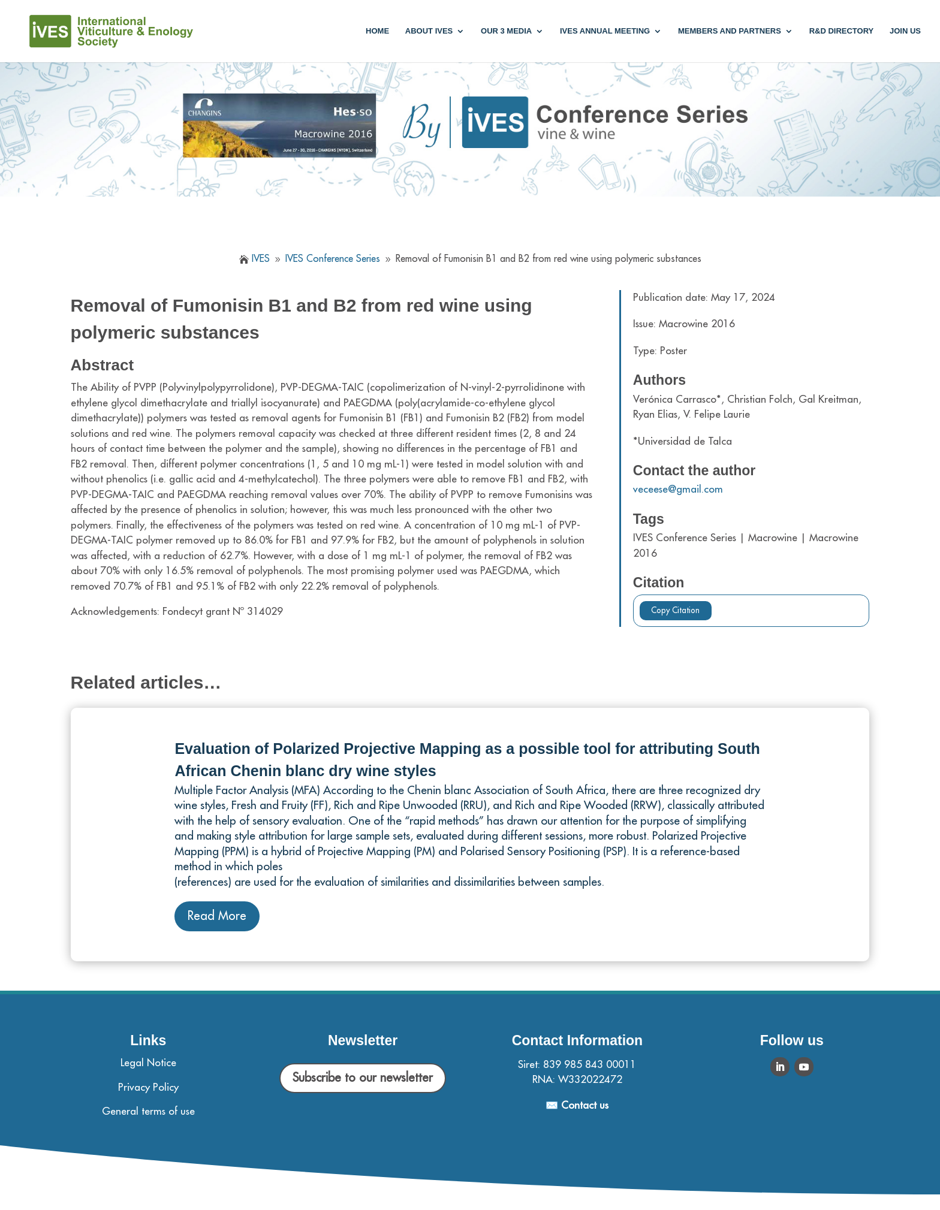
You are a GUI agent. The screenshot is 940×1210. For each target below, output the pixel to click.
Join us (905, 31)
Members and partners (729, 31)
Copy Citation (675, 610)
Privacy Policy (148, 1087)
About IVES (429, 31)
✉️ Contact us (577, 1105)
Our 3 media (506, 31)
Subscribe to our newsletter (363, 1078)
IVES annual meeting (605, 31)
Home (377, 31)
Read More (217, 916)
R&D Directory (841, 31)
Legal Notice (148, 1063)
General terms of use (148, 1111)
